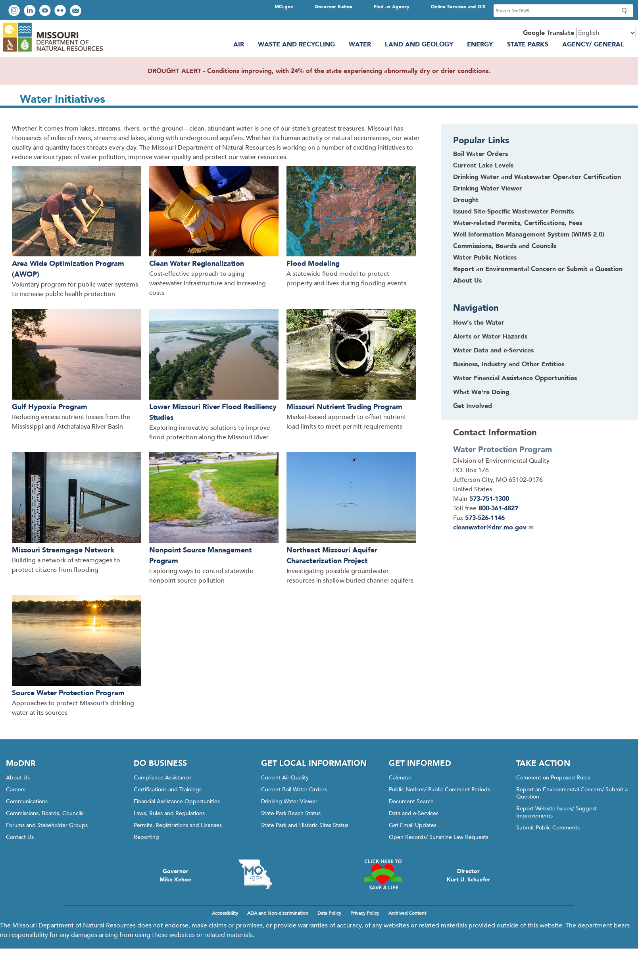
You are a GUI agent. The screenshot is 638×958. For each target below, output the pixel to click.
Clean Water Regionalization (196, 264)
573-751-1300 (489, 498)
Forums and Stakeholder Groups (47, 825)
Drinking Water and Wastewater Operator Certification (537, 177)
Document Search (411, 801)
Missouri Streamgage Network (63, 550)
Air (238, 44)
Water (360, 44)
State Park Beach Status (291, 813)
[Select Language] (606, 33)
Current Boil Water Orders (294, 789)
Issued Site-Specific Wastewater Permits (513, 211)
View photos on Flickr (61, 11)
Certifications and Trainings (168, 789)
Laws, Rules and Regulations (169, 813)
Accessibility (225, 913)
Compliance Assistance (162, 777)
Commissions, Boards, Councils (44, 813)
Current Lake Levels (483, 165)
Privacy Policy (364, 913)
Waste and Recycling (296, 44)
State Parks (527, 44)
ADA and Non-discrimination (277, 913)
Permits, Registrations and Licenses (178, 825)
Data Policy (329, 913)
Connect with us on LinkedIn (30, 11)
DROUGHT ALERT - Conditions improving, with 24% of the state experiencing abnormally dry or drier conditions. (319, 71)
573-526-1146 (485, 518)
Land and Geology (419, 44)
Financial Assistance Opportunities (177, 801)
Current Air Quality (285, 777)
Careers (15, 789)
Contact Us (20, 837)
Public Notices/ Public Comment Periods (439, 789)
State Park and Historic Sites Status (304, 825)
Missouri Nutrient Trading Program (344, 407)
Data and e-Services (413, 813)
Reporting (146, 837)
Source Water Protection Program (68, 693)
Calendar (400, 777)
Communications (27, 801)
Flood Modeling (313, 264)
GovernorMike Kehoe (175, 875)
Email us (76, 11)
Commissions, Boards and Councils (504, 246)
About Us (467, 280)
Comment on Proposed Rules (553, 777)
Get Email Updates (416, 825)
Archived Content (407, 913)
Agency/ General (593, 44)
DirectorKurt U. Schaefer (468, 875)
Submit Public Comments (548, 827)
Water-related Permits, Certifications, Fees (517, 223)
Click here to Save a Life (383, 874)
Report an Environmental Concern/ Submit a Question (572, 793)
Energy (480, 44)
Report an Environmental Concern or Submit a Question (538, 269)
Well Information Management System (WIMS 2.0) (528, 234)
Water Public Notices (485, 257)
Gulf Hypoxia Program (49, 407)
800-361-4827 (498, 508)
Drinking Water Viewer (487, 188)
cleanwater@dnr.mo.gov (493, 527)
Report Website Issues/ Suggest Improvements (556, 812)
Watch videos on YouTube (45, 11)
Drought (465, 200)
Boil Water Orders (480, 154)
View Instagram (15, 11)
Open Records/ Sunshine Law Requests (438, 837)
